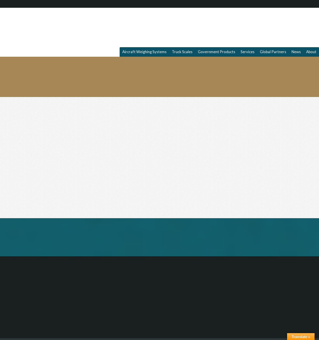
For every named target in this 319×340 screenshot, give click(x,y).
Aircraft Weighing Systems (144, 52)
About (311, 52)
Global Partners (273, 52)
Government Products (216, 52)
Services (248, 52)
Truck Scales (182, 52)
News (296, 52)
